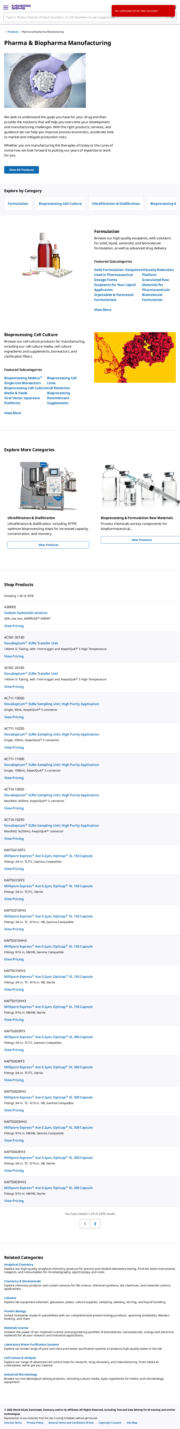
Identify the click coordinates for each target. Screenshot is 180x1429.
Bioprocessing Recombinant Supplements (58, 398)
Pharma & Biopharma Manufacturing (43, 32)
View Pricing (14, 626)
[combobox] (90, 17)
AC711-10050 (14, 698)
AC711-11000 (14, 759)
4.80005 (10, 607)
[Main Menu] (5, 7)
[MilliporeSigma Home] (21, 7)
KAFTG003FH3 (15, 1091)
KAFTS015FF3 (14, 880)
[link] (13, 1422)
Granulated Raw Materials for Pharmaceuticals (156, 284)
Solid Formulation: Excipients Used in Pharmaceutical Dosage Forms (118, 274)
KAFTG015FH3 (15, 910)
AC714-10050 (14, 789)
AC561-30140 (14, 637)
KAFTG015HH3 (15, 940)
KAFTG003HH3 (15, 1121)
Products (13, 32)
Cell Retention (58, 388)
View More (102, 309)
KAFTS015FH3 (14, 970)
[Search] (171, 17)
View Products (48, 545)
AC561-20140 (14, 667)
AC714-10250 (14, 819)
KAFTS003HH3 (15, 1182)
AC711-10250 (14, 728)
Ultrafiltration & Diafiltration (116, 203)
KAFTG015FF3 (14, 850)
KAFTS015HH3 (15, 1001)
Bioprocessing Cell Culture (60, 203)
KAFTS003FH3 (14, 1151)
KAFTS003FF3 (14, 1061)
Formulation (18, 203)
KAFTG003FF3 (14, 1031)
